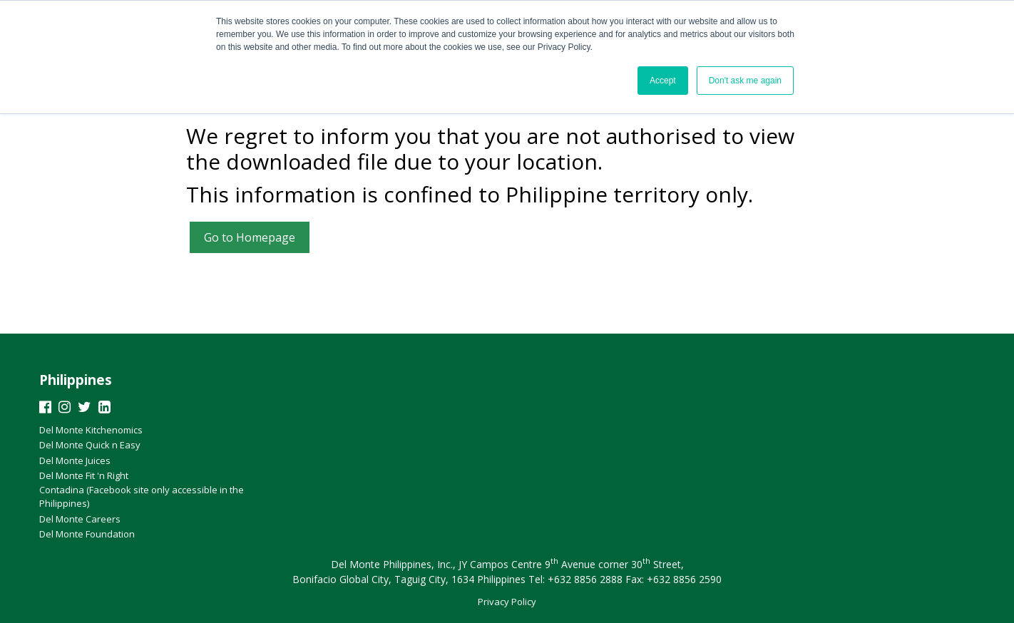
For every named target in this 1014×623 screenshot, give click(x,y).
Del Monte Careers (80, 519)
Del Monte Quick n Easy (89, 444)
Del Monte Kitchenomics (91, 429)
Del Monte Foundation (87, 533)
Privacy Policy (507, 601)
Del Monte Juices (75, 460)
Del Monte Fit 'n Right (83, 475)
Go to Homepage (249, 237)
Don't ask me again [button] (745, 81)
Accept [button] (663, 81)
